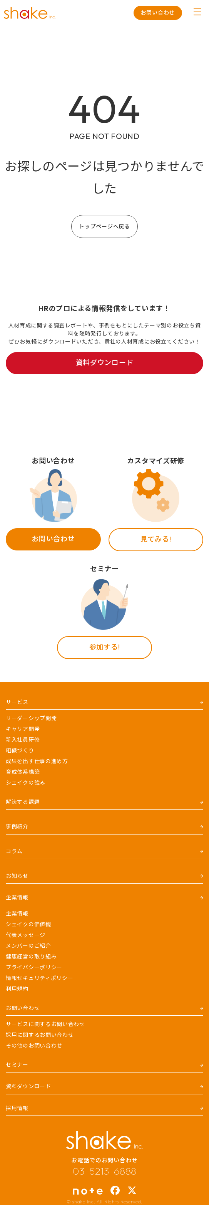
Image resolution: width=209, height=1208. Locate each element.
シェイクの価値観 (28, 924)
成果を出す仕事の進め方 (37, 761)
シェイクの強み (25, 782)
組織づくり (20, 750)
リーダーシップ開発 (31, 718)
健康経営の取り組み (31, 956)
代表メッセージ (25, 935)
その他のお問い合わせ (34, 1045)
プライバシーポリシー (34, 967)
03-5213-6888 (104, 1171)
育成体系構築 (23, 771)
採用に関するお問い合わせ (40, 1034)
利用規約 (17, 988)
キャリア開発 (23, 728)
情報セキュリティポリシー (39, 978)
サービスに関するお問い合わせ (45, 1024)
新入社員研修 (23, 739)
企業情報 (17, 913)
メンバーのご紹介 (28, 945)
